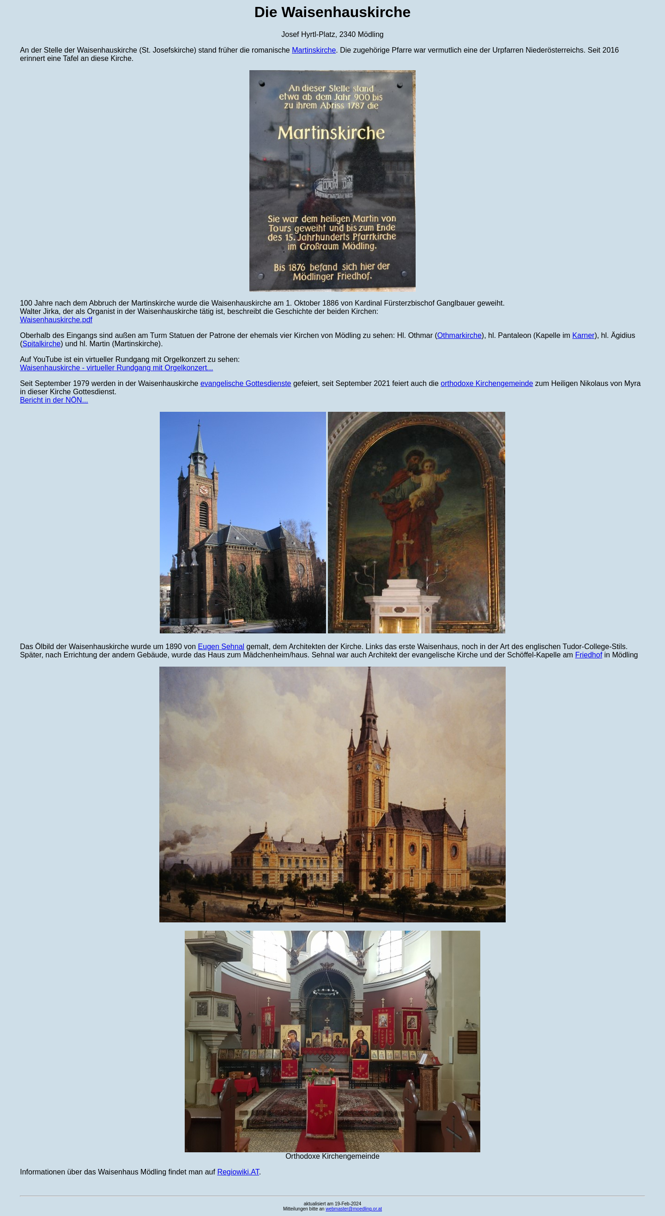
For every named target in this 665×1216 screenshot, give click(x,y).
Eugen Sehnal (221, 646)
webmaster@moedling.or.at (354, 1208)
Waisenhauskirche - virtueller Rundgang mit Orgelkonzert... (116, 368)
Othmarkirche (459, 335)
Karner (583, 335)
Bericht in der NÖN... (54, 400)
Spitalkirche (42, 344)
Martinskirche (314, 50)
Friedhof (588, 655)
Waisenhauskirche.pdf (56, 320)
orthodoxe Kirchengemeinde (487, 383)
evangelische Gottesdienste (245, 383)
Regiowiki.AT (238, 1172)
